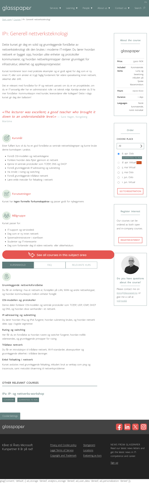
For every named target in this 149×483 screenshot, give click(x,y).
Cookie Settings (10, 416)
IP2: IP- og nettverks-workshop (23, 393)
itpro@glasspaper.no (127, 293)
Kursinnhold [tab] (18, 265)
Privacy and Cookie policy (63, 445)
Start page (6, 19)
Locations (88, 450)
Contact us (121, 8)
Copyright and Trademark (63, 455)
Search (138, 8)
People (86, 8)
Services (54, 8)
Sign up (114, 462)
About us (102, 8)
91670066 (122, 301)
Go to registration (130, 191)
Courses (17, 19)
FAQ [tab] (49, 265)
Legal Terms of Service (61, 450)
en (145, 2)
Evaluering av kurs (92, 455)
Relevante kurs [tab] (81, 265)
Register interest (130, 240)
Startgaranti (89, 445)
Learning (70, 8)
